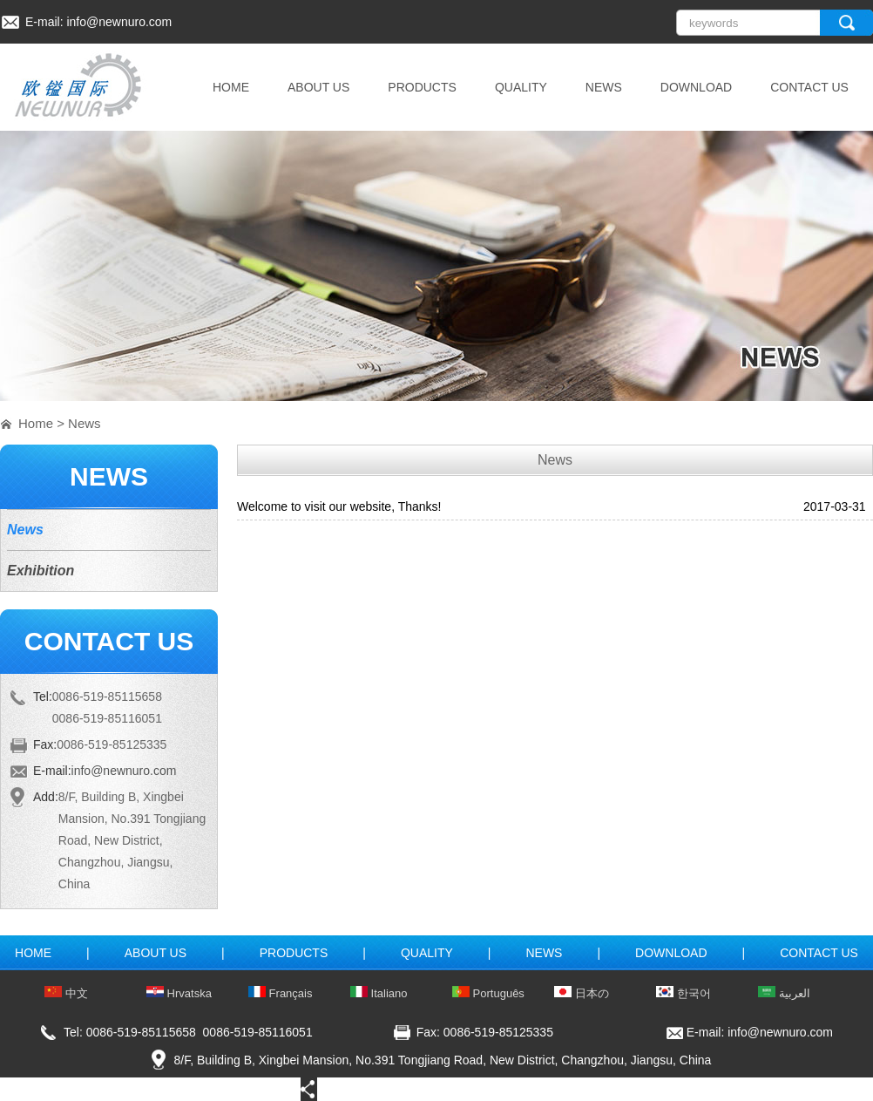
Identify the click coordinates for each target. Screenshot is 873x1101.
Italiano (379, 993)
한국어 (683, 993)
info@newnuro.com (119, 22)
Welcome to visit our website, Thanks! (339, 506)
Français (280, 993)
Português (488, 993)
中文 (66, 993)
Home (35, 423)
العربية (784, 993)
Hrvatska (179, 993)
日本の (581, 993)
